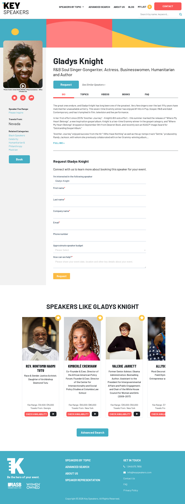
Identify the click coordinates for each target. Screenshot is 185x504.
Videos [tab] (105, 94)
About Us (119, 6)
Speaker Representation (82, 480)
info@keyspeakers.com (139, 472)
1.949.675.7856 (134, 466)
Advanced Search (99, 6)
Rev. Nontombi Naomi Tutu (40, 368)
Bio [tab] (63, 94)
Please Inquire (16, 112)
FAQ (125, 484)
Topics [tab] (84, 94)
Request (66, 84)
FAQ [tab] (147, 94)
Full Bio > (59, 142)
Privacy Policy (130, 490)
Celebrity (13, 139)
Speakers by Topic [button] (70, 6)
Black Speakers (17, 135)
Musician (13, 149)
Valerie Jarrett (124, 366)
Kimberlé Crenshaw (82, 366)
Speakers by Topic (78, 460)
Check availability (36, 414)
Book (19, 159)
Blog (131, 6)
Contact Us (129, 478)
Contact (168, 6)
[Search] (158, 14)
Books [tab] (126, 94)
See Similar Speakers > (93, 84)
